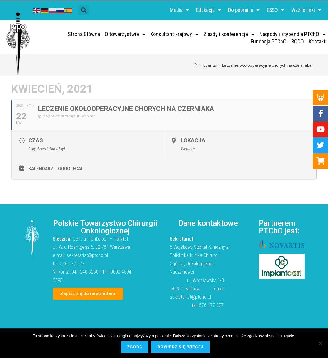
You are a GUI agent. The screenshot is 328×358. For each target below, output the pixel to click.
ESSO (273, 10)
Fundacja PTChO (268, 42)
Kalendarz (40, 169)
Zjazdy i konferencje (228, 35)
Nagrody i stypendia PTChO (292, 35)
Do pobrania (240, 10)
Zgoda (134, 347)
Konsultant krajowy (174, 35)
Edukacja (204, 10)
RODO (297, 42)
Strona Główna (84, 35)
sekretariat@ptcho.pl (87, 256)
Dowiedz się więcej (181, 347)
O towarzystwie (125, 35)
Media (174, 10)
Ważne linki (305, 10)
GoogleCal (70, 169)
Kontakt (317, 42)
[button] (83, 11)
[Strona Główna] (195, 66)
